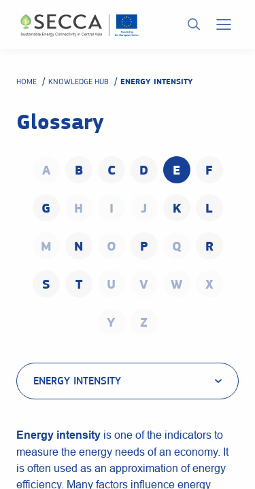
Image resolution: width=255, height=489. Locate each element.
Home (26, 81)
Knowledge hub (78, 81)
